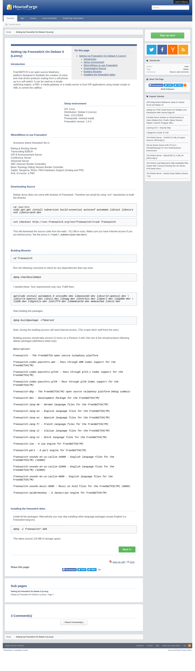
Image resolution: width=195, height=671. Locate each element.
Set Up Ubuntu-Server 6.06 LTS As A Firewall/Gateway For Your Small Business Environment (163, 148)
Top (184, 645)
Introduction (90, 59)
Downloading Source (95, 68)
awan (186, 66)
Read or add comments (179, 72)
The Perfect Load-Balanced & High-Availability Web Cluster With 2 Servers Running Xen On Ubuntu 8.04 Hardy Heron (167, 166)
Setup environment (94, 62)
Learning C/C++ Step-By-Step (158, 128)
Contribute (140, 645)
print (132, 562)
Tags (22, 18)
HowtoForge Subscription (73, 18)
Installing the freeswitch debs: (100, 74)
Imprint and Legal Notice (171, 645)
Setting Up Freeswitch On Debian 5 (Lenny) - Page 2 (32, 595)
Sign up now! (167, 35)
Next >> (127, 549)
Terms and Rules (174, 650)
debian (186, 69)
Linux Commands (50, 18)
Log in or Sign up (181, 2)
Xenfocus (20, 645)
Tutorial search (15, 24)
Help (157, 645)
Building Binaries (93, 71)
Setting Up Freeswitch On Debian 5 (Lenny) (102, 56)
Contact (150, 645)
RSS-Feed (189, 645)
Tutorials (10, 18)
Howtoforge (16, 650)
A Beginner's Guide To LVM (157, 133)
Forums (33, 18)
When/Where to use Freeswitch (101, 65)
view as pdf (119, 562)
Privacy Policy (186, 650)
